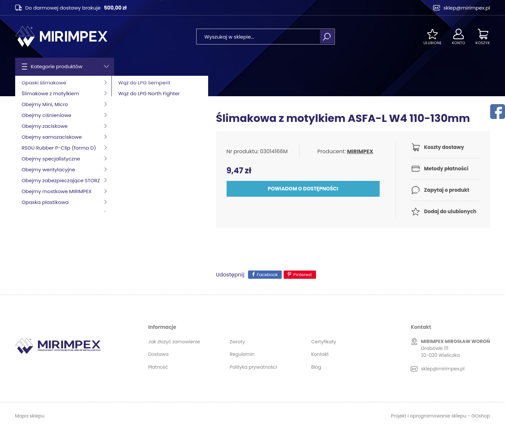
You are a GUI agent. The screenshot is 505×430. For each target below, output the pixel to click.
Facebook (267, 275)
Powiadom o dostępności (303, 188)
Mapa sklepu (30, 416)
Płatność (158, 367)
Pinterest (302, 275)
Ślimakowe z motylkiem (82, 86)
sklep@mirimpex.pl (466, 7)
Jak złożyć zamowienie (174, 341)
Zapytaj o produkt (446, 189)
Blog (316, 367)
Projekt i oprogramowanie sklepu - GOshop (440, 416)
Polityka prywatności (253, 367)
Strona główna (32, 86)
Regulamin (242, 354)
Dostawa (158, 354)
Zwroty (237, 341)
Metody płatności (446, 168)
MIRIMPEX (360, 151)
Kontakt (320, 354)
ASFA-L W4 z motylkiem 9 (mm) (151, 86)
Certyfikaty (323, 341)
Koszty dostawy (444, 147)
